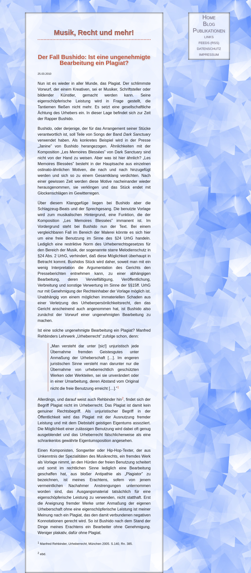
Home (209, 17)
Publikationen (209, 31)
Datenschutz (209, 49)
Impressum (209, 55)
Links (209, 37)
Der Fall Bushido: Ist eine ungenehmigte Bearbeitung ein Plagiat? (94, 60)
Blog (209, 24)
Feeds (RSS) (209, 43)
